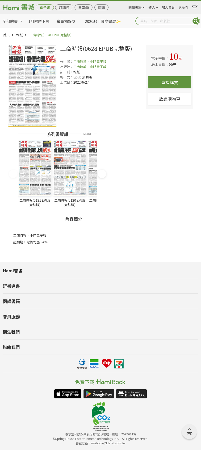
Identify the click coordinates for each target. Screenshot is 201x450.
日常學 (83, 7)
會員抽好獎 (66, 21)
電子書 (44, 7)
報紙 (19, 35)
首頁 (6, 35)
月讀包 (64, 7)
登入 (151, 6)
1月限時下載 (38, 21)
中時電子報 (98, 61)
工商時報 (80, 61)
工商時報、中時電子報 (89, 66)
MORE (87, 133)
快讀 (101, 7)
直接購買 (169, 82)
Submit (196, 21)
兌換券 (183, 6)
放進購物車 (169, 99)
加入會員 (168, 6)
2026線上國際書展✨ (103, 21)
